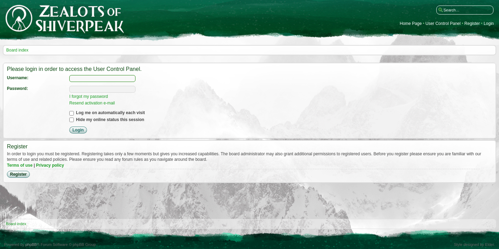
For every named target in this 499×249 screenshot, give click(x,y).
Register (472, 23)
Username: (17, 77)
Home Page (411, 23)
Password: (17, 88)
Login (489, 23)
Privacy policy (50, 165)
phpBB (31, 244)
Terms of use (20, 165)
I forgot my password (88, 96)
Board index (17, 50)
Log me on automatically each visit (107, 112)
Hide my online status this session (106, 119)
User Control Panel (443, 23)
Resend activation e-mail (92, 103)
